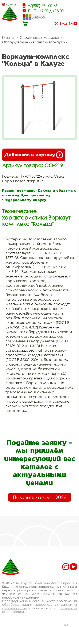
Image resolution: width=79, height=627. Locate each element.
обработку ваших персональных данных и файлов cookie (39, 606)
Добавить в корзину (33, 154)
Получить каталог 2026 (39, 497)
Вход (63, 23)
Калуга (11, 4)
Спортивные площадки (39, 37)
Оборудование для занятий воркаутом (34, 42)
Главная (8, 37)
